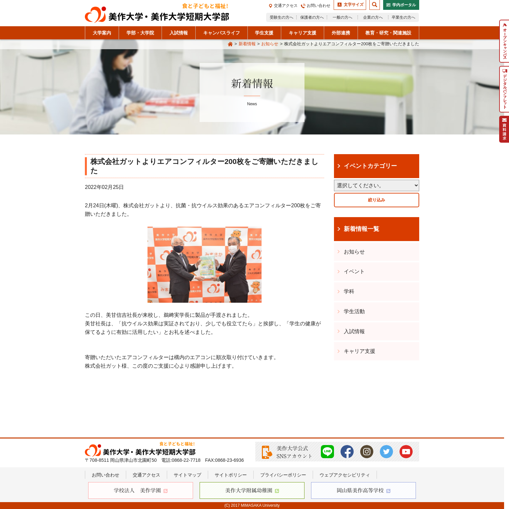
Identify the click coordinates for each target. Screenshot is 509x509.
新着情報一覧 (361, 229)
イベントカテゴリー (370, 166)
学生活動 (354, 311)
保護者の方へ (312, 17)
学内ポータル (404, 5)
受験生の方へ (281, 17)
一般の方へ (342, 17)
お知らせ (269, 43)
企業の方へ (373, 17)
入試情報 (354, 331)
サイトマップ (187, 475)
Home (230, 44)
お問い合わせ (318, 5)
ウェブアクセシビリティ (345, 475)
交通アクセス (286, 5)
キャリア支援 (359, 351)
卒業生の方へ (403, 17)
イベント (354, 271)
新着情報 (247, 43)
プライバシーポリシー (283, 475)
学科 (349, 291)
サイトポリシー (231, 475)
